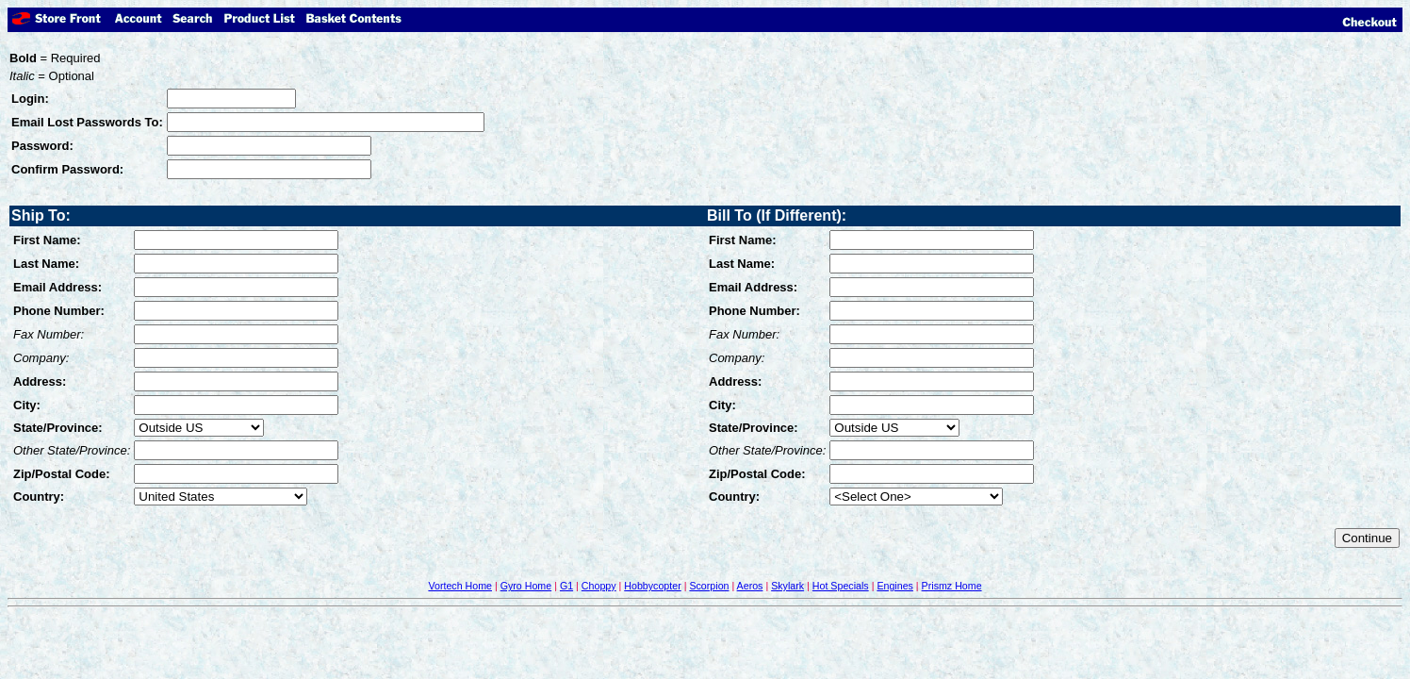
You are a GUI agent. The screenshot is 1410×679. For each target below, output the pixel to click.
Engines (895, 585)
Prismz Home (952, 585)
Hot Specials (840, 585)
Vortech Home (460, 585)
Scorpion (709, 585)
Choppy (599, 585)
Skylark (787, 585)
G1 (566, 585)
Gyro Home (525, 585)
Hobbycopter (652, 585)
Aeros (750, 585)
